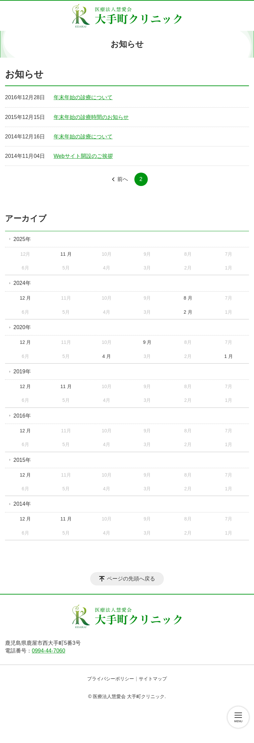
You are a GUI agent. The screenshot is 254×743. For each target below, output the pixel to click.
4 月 (106, 356)
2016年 (22, 416)
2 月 (188, 312)
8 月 (188, 298)
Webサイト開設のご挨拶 (83, 156)
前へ (122, 179)
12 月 (25, 298)
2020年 (22, 327)
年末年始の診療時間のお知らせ (91, 117)
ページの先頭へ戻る (131, 578)
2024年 (22, 283)
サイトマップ (153, 678)
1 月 (228, 356)
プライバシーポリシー (110, 678)
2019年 (22, 371)
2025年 (22, 239)
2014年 (22, 504)
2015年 (22, 460)
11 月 (65, 254)
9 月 (147, 342)
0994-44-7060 (48, 651)
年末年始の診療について (83, 97)
